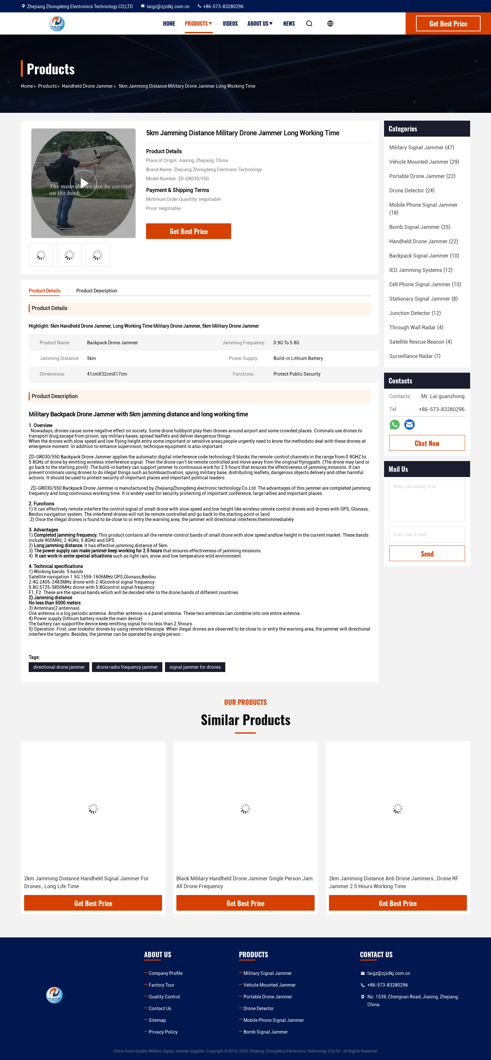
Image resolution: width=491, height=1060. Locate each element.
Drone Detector (259, 1008)
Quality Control (164, 996)
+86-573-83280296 (220, 6)
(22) (422, 176)
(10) (424, 256)
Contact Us (160, 1008)
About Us (260, 23)
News (289, 23)
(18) (423, 209)
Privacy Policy (163, 1032)
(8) (423, 299)
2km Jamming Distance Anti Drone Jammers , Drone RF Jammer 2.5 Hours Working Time (393, 882)
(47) (421, 147)
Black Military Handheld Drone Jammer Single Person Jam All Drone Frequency (244, 882)
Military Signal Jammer (268, 973)
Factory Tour (161, 985)
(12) (421, 270)
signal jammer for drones (195, 667)
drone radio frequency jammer (127, 667)
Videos (230, 23)
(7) (414, 356)
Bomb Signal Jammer (266, 1032)
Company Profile (166, 973)
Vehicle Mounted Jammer (270, 985)
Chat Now (427, 443)
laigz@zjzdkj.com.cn (164, 6)
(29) (424, 162)
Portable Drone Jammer (268, 996)
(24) (412, 190)
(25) (419, 227)
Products (199, 23)
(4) (416, 327)
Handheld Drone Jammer (87, 86)
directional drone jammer (59, 667)
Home (169, 23)
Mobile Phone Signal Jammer (274, 1020)
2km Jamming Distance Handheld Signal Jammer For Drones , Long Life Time (86, 882)
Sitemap (157, 1020)
